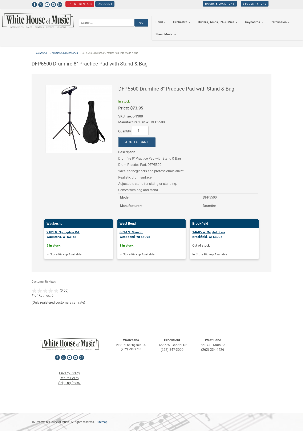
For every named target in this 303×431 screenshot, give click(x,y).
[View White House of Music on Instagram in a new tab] (59, 4)
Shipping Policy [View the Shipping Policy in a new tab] (69, 383)
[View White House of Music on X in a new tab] (40, 4)
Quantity (124, 131)
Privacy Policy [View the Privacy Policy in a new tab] (69, 373)
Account (104, 4)
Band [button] (160, 22)
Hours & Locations (220, 3)
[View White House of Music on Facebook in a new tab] (34, 4)
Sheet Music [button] (165, 34)
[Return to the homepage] (38, 20)
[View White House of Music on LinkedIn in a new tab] (53, 4)
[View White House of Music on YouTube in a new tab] (47, 4)
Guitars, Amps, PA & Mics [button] (217, 22)
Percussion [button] (280, 22)
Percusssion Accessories (64, 53)
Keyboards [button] (254, 22)
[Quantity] (140, 130)
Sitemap (102, 422)
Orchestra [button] (181, 22)
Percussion (41, 53)
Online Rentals (80, 4)
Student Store (254, 3)
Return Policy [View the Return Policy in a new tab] (69, 378)
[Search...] (106, 23)
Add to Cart (137, 142)
